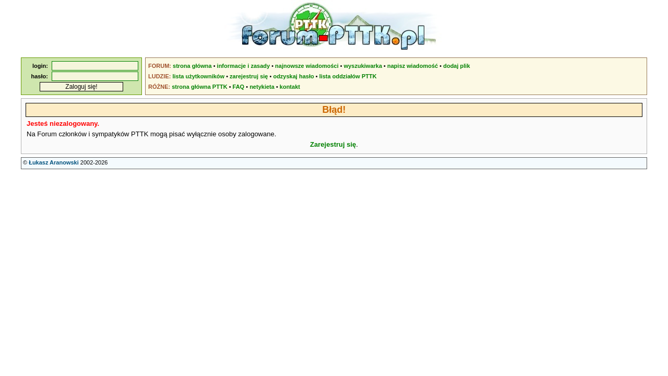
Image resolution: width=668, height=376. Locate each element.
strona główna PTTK (199, 87)
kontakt (290, 87)
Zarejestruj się (333, 144)
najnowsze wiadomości (307, 66)
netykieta (262, 87)
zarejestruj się (249, 76)
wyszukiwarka (363, 66)
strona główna (192, 66)
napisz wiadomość (412, 66)
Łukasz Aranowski (54, 162)
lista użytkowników (198, 76)
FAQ (239, 87)
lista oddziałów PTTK (348, 76)
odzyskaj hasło (293, 76)
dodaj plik (456, 66)
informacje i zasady (243, 66)
